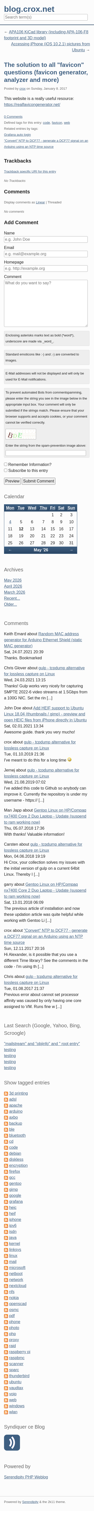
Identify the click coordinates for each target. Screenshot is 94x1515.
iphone (15, 1219)
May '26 (41, 550)
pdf (12, 1316)
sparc (14, 1370)
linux (13, 1255)
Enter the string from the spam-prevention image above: (46, 445)
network (16, 1280)
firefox (14, 1171)
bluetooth (17, 1135)
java (12, 1237)
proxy (14, 1340)
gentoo (15, 1183)
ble (11, 1129)
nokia (14, 1298)
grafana (16, 1201)
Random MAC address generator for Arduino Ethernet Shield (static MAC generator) (43, 640)
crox (22, 88)
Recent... (12, 598)
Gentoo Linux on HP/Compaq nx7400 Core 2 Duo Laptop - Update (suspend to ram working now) (45, 816)
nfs (11, 1292)
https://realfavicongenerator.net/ (32, 104)
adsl (12, 1099)
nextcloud (17, 1286)
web (67, 122)
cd (11, 1141)
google (15, 1195)
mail (12, 1261)
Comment (12, 277)
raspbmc (16, 1358)
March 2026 (14, 592)
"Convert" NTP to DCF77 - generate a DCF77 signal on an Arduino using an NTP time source (45, 936)
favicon (57, 122)
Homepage (14, 262)
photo (14, 1328)
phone (14, 1322)
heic (12, 1207)
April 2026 (13, 586)
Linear (40, 202)
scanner (16, 1364)
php (12, 1334)
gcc (12, 1177)
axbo (13, 1117)
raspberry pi (19, 1352)
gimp (13, 1189)
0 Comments (13, 116)
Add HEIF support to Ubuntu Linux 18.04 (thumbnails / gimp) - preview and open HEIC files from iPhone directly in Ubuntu (45, 714)
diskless (16, 1159)
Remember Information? (30, 464)
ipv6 (12, 1225)
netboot (15, 1274)
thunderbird (19, 1376)
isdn (12, 1231)
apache (15, 1105)
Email (9, 247)
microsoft (17, 1268)
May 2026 (13, 580)
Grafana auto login (17, 135)
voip (12, 1394)
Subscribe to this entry (28, 470)
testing (10, 1050)
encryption (18, 1165)
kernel (14, 1243)
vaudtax (16, 1388)
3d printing (18, 1093)
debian (15, 1153)
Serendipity (30, 1502)
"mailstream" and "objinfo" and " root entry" (42, 1044)
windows (16, 1406)
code (46, 122)
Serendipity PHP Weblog (26, 1477)
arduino (15, 1111)
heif (12, 1213)
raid (12, 1346)
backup (15, 1123)
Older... (10, 604)
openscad (17, 1304)
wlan (13, 1412)
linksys (15, 1249)
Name (9, 233)
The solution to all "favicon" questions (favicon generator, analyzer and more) (46, 72)
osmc (14, 1310)
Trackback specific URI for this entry (30, 171)
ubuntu (15, 1382)
